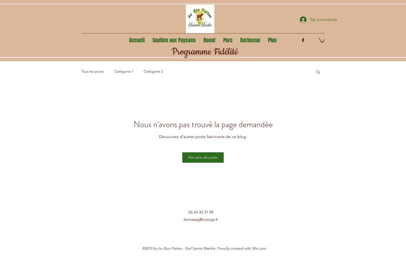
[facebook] (303, 40)
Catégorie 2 (153, 71)
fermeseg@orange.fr (201, 219)
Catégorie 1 (123, 71)
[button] (321, 40)
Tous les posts (92, 71)
